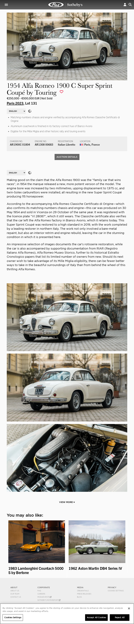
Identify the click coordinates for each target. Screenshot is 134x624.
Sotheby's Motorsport (48, 600)
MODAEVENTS (44, 597)
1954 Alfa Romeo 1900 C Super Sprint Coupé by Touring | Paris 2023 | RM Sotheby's (65, 4)
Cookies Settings (116, 591)
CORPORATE (43, 587)
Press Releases (84, 594)
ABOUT (13, 587)
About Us (14, 591)
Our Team (14, 594)
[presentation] (8, 548)
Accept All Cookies (96, 617)
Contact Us (15, 597)
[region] (67, 613)
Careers (41, 594)
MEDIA (80, 587)
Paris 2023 (15, 103)
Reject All (119, 617)
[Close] (129, 608)
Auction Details (66, 157)
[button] (125, 5)
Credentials (83, 591)
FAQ (39, 591)
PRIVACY (112, 587)
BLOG (79, 597)
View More (67, 502)
